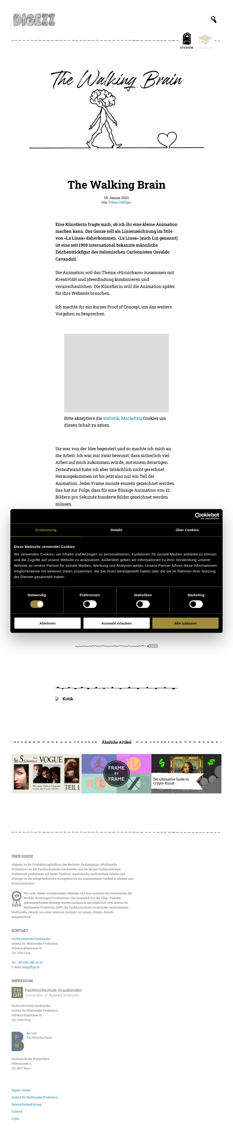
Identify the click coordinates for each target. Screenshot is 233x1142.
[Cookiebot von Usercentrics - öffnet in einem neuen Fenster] (198, 516)
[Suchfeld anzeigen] (214, 19)
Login (15, 1118)
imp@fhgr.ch (31, 967)
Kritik (67, 698)
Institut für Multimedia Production (35, 1097)
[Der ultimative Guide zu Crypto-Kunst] (186, 773)
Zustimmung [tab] (46, 530)
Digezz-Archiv (21, 1090)
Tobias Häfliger (120, 202)
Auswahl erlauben (116, 623)
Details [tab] (116, 530)
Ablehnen (47, 623)
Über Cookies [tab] (187, 530)
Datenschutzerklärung (27, 1104)
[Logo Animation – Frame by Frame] (116, 773)
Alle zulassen (185, 623)
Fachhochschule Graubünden (31, 939)
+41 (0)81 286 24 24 (30, 962)
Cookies (17, 1111)
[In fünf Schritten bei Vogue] (46, 773)
